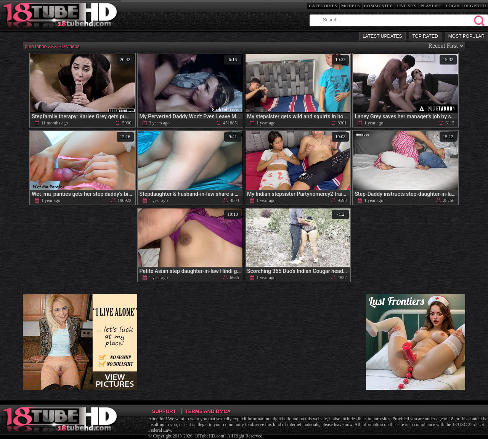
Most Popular (466, 36)
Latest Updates (382, 36)
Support (164, 411)
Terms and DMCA (208, 411)
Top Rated (425, 36)
